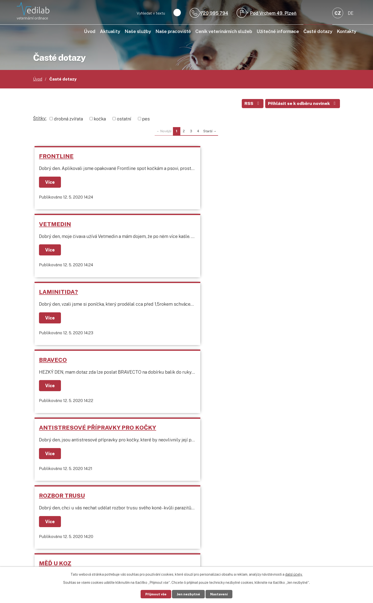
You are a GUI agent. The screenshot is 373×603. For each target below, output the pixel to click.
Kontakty (346, 31)
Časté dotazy (317, 31)
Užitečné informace (278, 31)
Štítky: (39, 119)
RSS (250, 104)
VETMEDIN (155, 156)
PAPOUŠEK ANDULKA (270, 300)
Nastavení (220, 594)
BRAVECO (54, 224)
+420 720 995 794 (72, 527)
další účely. (293, 574)
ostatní (124, 119)
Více (51, 182)
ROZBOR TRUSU (262, 224)
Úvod (89, 31)
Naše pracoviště (173, 31)
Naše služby (138, 31)
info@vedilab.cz (69, 534)
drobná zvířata (68, 119)
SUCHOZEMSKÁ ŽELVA (172, 367)
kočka (100, 119)
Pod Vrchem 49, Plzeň (273, 13)
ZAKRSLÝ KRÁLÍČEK (268, 367)
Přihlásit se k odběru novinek (302, 104)
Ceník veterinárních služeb (223, 31)
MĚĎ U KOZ (56, 300)
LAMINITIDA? (258, 156)
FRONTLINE (57, 156)
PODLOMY (154, 300)
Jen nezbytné (188, 594)
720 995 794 (214, 13)
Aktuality (110, 31)
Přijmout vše (155, 594)
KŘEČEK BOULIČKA (67, 367)
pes (146, 119)
